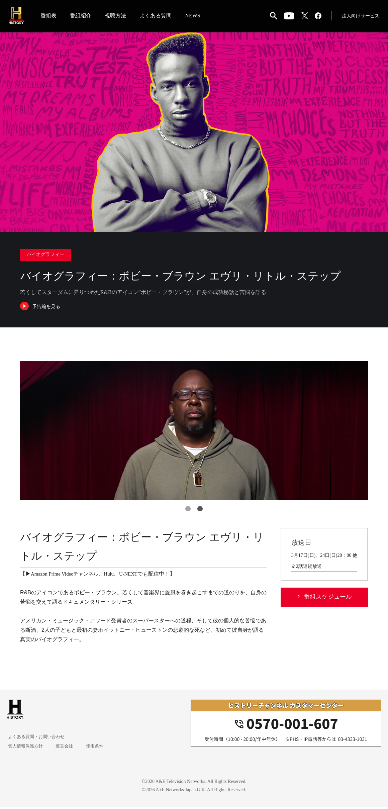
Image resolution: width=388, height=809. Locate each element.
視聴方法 (117, 16)
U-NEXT (135, 575)
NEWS (194, 16)
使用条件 (92, 747)
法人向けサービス (359, 16)
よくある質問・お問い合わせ (37, 738)
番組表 (50, 16)
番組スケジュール (328, 598)
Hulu (114, 575)
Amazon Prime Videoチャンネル (67, 575)
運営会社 (63, 747)
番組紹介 (82, 16)
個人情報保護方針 (25, 747)
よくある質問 (157, 16)
